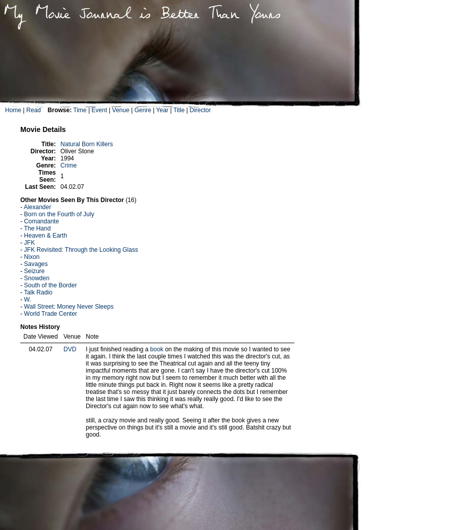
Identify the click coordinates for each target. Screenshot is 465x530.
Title (178, 110)
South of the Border (50, 285)
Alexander (37, 207)
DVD (69, 349)
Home (13, 110)
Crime (68, 165)
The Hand (37, 228)
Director (200, 110)
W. (27, 299)
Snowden (36, 278)
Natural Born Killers (86, 144)
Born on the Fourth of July (59, 214)
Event (99, 110)
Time (79, 110)
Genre (143, 110)
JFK (29, 242)
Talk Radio (38, 292)
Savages (36, 264)
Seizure (34, 271)
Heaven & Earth (45, 235)
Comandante (41, 221)
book (156, 349)
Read (33, 110)
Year (162, 110)
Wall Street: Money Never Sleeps (68, 306)
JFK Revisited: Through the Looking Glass (81, 249)
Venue (120, 110)
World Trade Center (50, 313)
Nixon (32, 256)
